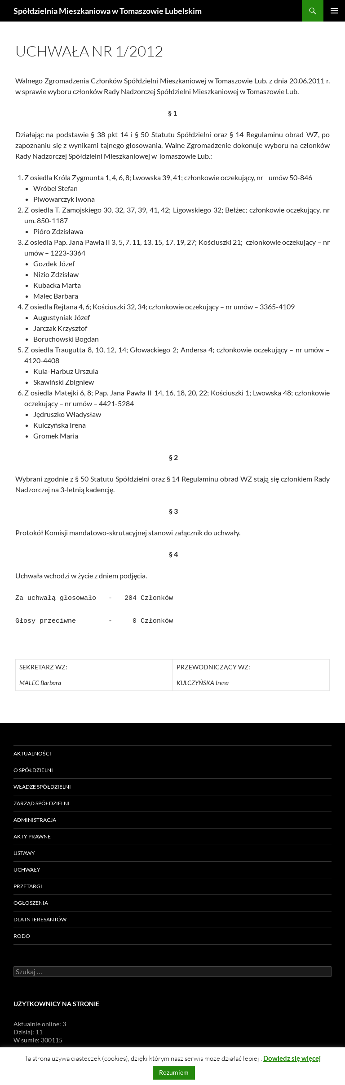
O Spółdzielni (33, 767)
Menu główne (334, 11)
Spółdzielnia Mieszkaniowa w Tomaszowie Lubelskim (107, 11)
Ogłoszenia (30, 900)
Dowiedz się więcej (292, 1058)
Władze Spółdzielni (42, 784)
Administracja (34, 817)
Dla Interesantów (39, 916)
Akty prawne (32, 833)
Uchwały (26, 867)
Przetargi (27, 883)
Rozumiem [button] (174, 1072)
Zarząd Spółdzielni (41, 800)
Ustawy (24, 850)
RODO (21, 933)
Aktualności (32, 750)
